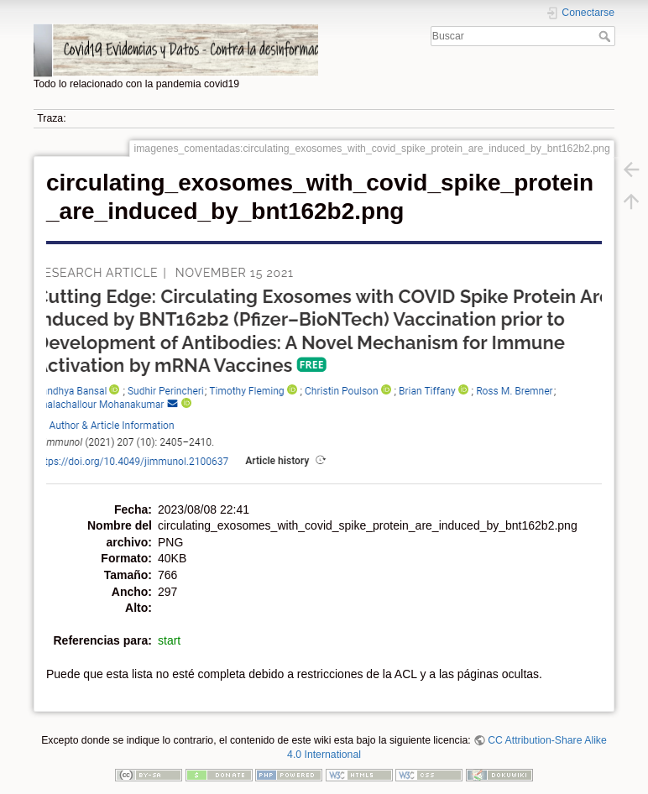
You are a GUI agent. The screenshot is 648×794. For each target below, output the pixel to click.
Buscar (606, 36)
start (169, 640)
